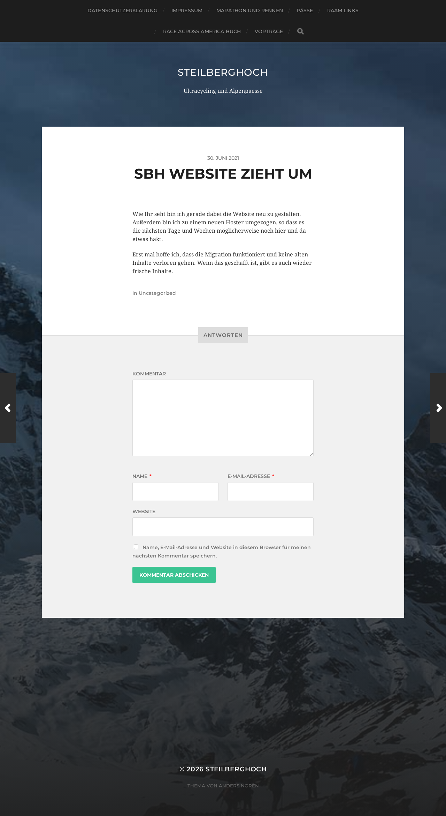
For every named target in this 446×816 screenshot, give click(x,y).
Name (142, 476)
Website (143, 511)
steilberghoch (223, 72)
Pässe (305, 10)
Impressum (186, 10)
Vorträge (269, 31)
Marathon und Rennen (249, 10)
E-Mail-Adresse (251, 476)
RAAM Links (343, 10)
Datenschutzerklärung (122, 10)
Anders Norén (239, 785)
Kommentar (149, 373)
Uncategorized (157, 293)
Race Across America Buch (202, 31)
